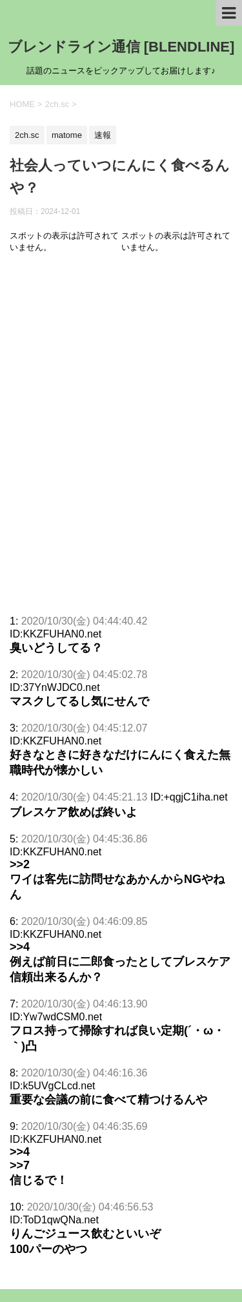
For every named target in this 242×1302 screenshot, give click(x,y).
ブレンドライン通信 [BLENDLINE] (121, 47)
